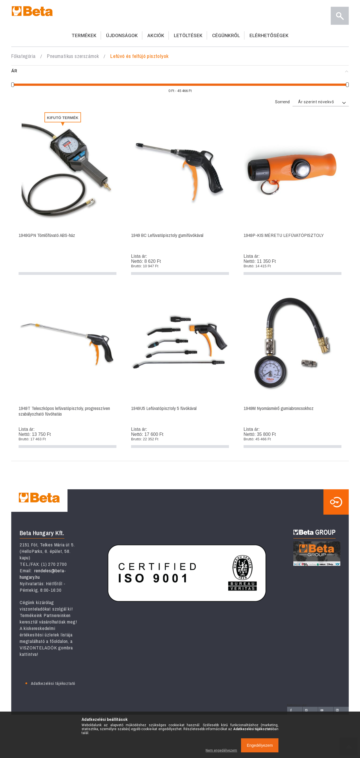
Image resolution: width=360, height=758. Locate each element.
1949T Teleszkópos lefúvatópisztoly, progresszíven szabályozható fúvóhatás (67, 368)
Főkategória (23, 56)
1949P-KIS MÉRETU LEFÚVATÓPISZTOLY (292, 195)
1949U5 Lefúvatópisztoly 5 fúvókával (180, 368)
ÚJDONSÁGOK (122, 35)
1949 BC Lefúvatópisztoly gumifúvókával (180, 195)
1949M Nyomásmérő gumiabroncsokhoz (292, 368)
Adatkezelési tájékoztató (53, 683)
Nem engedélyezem (221, 750)
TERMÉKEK (84, 35)
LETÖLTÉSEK (188, 35)
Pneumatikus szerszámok (73, 56)
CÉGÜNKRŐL (226, 35)
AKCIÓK (155, 35)
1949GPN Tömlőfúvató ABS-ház (67, 195)
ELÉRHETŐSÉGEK (269, 35)
